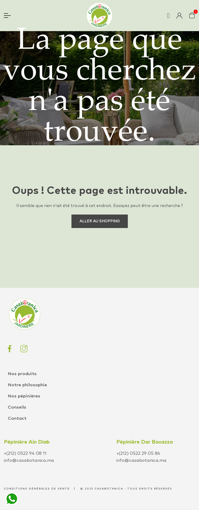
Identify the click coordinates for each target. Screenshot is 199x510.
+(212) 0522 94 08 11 (25, 453)
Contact (17, 418)
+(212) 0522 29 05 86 (138, 453)
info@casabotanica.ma (29, 460)
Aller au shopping (99, 221)
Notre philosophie (27, 385)
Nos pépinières (24, 396)
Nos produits (22, 374)
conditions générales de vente (37, 488)
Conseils (17, 407)
